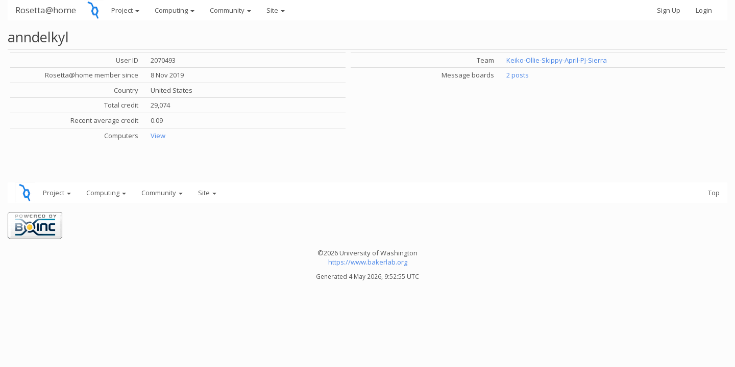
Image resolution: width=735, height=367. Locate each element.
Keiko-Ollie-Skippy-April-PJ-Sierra (556, 60)
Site (275, 10)
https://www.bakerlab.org (367, 262)
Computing (174, 10)
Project (125, 10)
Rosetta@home (45, 10)
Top (714, 192)
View (158, 135)
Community (230, 10)
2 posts (517, 75)
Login (704, 10)
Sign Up (668, 10)
